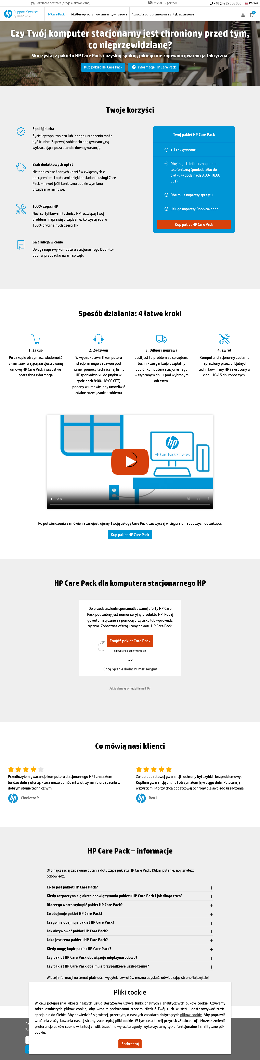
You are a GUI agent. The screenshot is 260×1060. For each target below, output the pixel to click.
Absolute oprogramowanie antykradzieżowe (163, 14)
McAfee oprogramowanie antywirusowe (99, 14)
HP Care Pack (57, 14)
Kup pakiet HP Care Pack (103, 67)
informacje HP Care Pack (153, 67)
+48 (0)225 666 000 (225, 3)
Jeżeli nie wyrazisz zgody (121, 1026)
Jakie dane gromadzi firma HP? (130, 688)
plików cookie (191, 1014)
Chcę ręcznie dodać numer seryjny (130, 669)
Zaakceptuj (130, 1043)
